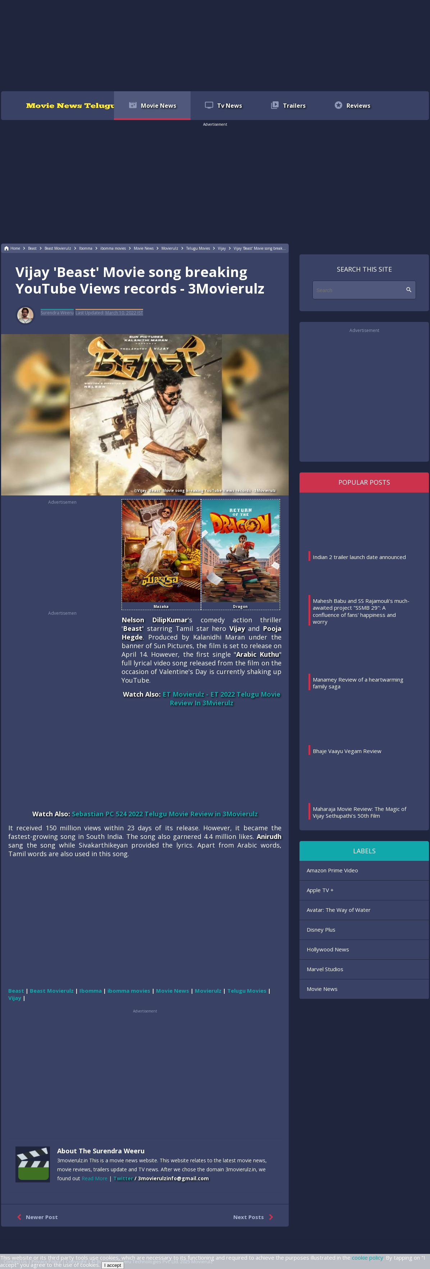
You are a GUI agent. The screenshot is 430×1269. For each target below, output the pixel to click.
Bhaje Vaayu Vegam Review (347, 751)
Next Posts (254, 1217)
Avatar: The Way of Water (339, 909)
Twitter (123, 1178)
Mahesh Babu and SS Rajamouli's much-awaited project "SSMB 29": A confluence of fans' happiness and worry (361, 611)
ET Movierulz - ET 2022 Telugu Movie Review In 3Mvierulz (221, 698)
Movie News (322, 988)
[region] (215, 45)
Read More (95, 1178)
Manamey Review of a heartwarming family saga (358, 683)
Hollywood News (328, 949)
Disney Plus (321, 929)
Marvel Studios (325, 969)
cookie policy (367, 1257)
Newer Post (36, 1217)
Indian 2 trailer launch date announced (359, 556)
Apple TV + (320, 890)
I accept (112, 1265)
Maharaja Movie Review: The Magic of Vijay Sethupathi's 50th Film (359, 812)
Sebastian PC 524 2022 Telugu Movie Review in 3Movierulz (165, 813)
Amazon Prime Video (332, 870)
